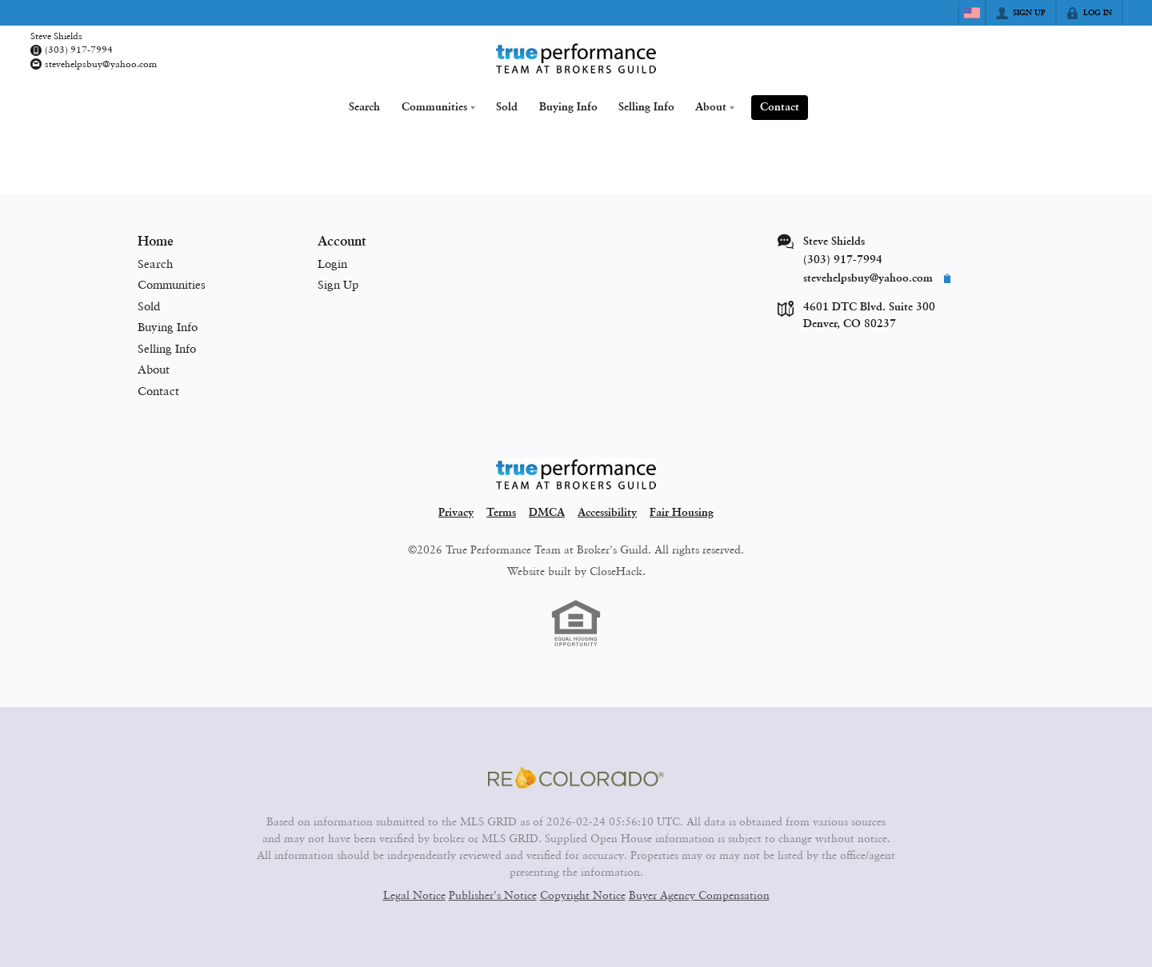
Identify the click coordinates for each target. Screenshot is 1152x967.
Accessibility (607, 512)
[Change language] (972, 13)
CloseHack (616, 570)
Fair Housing (682, 512)
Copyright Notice (583, 894)
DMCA (547, 512)
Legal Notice (414, 894)
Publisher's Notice (493, 894)
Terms (501, 512)
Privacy (456, 512)
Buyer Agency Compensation (699, 894)
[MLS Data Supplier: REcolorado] (576, 777)
